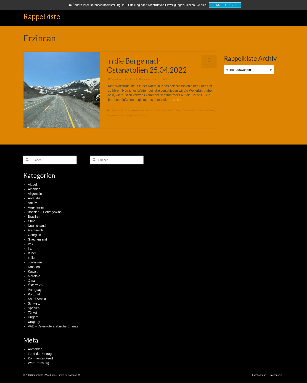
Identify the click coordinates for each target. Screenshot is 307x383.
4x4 (111, 110)
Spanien (34, 308)
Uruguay (34, 322)
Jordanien (35, 262)
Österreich (35, 285)
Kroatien (34, 267)
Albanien (34, 189)
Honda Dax (155, 110)
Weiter (177, 100)
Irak (30, 244)
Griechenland (37, 239)
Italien (32, 258)
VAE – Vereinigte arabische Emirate (53, 326)
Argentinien (36, 207)
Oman (32, 280)
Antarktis (34, 198)
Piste (211, 110)
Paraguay (35, 290)
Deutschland (37, 226)
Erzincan (125, 110)
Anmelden (35, 349)
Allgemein (144, 79)
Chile (31, 221)
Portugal (34, 294)
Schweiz (34, 303)
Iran (30, 248)
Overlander (202, 110)
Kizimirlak (167, 110)
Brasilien (34, 216)
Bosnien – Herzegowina (45, 212)
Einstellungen (225, 5)
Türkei (154, 79)
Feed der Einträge (40, 354)
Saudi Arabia (37, 299)
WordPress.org (38, 363)
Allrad (117, 110)
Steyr (122, 115)
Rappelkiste (41, 16)
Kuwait (32, 271)
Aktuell (133, 79)
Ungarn (33, 317)
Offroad (177, 110)
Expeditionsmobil (140, 110)
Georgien (34, 235)
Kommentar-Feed (40, 358)
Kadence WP (74, 375)
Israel (32, 253)
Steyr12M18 (133, 115)
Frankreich (35, 230)
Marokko (34, 276)
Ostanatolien (189, 110)
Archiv (32, 203)
